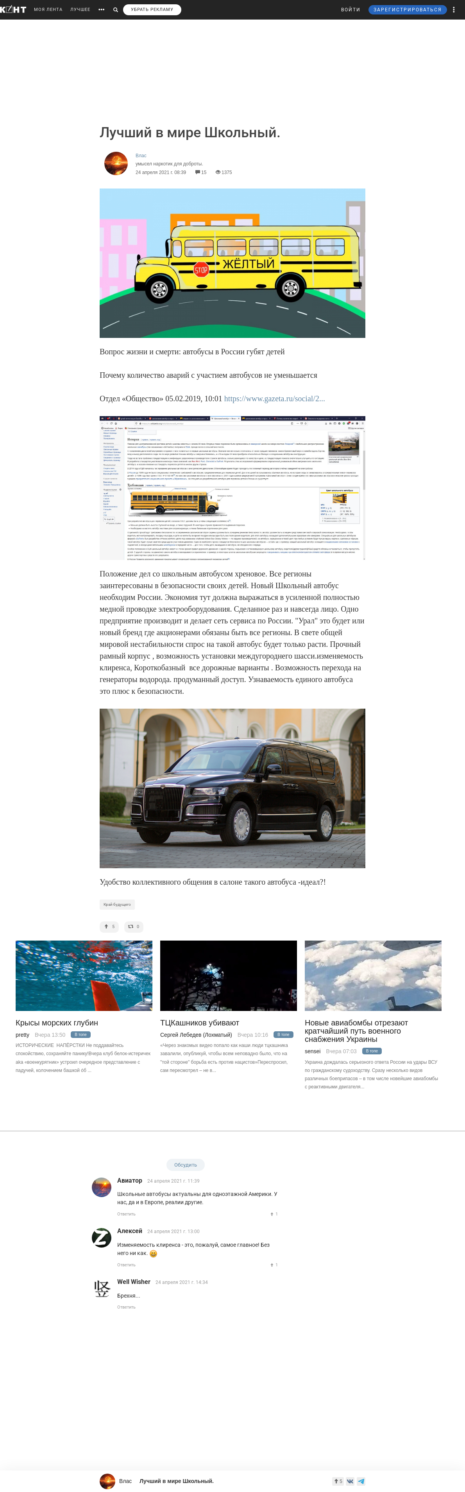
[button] (454, 10)
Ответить (126, 1214)
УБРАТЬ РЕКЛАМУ (152, 9)
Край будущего (117, 904)
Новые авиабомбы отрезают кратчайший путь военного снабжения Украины (356, 1031)
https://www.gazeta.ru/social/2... (274, 398)
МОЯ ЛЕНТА (48, 9)
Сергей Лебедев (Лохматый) (196, 1035)
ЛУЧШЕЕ (80, 9)
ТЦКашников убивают (199, 1023)
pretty (22, 1035)
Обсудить (185, 1165)
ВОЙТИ (351, 10)
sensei (312, 1051)
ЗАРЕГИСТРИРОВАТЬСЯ (408, 10)
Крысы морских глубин (57, 1023)
